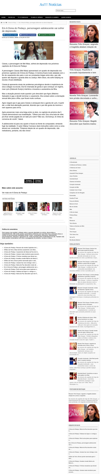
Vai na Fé (72, 237)
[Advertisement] (84, 143)
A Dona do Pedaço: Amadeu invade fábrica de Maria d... (21, 258)
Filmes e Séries (37, 17)
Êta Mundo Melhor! (75, 240)
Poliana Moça (73, 215)
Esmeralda (73, 195)
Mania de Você (74, 204)
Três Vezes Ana (74, 234)
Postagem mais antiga (38, 181)
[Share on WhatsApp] (46, 35)
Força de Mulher (74, 201)
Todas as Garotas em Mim (77, 226)
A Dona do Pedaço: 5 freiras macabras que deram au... (21, 256)
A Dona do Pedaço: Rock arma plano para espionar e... (21, 269)
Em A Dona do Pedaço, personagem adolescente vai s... (21, 267)
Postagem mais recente (28, 181)
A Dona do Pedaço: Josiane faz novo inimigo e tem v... (20, 263)
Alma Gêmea (73, 170)
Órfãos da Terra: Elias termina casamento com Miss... (20, 250)
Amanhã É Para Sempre (76, 173)
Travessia (72, 229)
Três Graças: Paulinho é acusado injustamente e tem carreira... (83, 72)
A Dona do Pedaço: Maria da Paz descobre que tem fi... (21, 273)
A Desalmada (73, 162)
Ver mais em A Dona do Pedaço (14, 193)
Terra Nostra (73, 223)
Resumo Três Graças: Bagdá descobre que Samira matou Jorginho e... (83, 124)
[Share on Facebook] (27, 35)
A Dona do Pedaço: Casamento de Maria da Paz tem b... (21, 252)
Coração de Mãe (74, 187)
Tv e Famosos (23, 17)
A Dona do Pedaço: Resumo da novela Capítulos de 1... (21, 247)
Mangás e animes (52, 17)
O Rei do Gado (74, 212)
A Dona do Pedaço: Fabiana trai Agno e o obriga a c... (20, 271)
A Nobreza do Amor (75, 167)
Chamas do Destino (75, 181)
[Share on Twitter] (10, 35)
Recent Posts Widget (74, 128)
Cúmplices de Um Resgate (77, 192)
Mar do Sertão (74, 206)
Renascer (72, 220)
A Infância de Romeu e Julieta (78, 165)
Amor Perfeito (73, 176)
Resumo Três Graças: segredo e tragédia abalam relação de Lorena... (84, 47)
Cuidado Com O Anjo (75, 190)
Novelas (11, 17)
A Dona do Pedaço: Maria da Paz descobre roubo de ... (21, 265)
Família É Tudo (74, 198)
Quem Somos (66, 17)
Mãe (71, 209)
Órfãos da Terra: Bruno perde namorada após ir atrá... (20, 260)
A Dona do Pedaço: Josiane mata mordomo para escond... (22, 254)
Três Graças (73, 231)
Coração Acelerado (75, 184)
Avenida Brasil (74, 179)
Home (3, 17)
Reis (71, 218)
